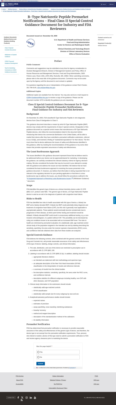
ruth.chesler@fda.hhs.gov (46, 88)
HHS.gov (96, 380)
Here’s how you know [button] (32, 1)
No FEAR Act (58, 384)
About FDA (19, 380)
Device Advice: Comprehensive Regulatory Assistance (33, 9)
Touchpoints (72, 367)
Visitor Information (58, 376)
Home (4, 9)
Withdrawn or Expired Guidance (11, 55)
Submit (40, 363)
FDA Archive (19, 376)
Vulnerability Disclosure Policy (58, 388)
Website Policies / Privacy (58, 380)
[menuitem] (105, 39)
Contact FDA (10, 397)
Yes (41, 352)
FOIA (96, 376)
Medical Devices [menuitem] (102, 45)
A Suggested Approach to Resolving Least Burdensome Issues (49, 178)
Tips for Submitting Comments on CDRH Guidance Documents (11, 70)
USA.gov (96, 384)
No (41, 357)
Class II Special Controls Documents (10, 49)
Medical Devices (12, 9)
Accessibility (19, 384)
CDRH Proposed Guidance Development (11, 62)
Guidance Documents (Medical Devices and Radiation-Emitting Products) (70, 9)
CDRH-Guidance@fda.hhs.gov (37, 97)
